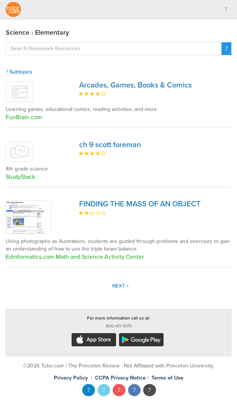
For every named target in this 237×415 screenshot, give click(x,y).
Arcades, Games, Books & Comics (135, 85)
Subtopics (19, 72)
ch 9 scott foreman (110, 144)
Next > (120, 286)
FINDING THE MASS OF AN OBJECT (140, 204)
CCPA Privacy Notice (120, 378)
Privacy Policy (71, 378)
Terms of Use (167, 378)
